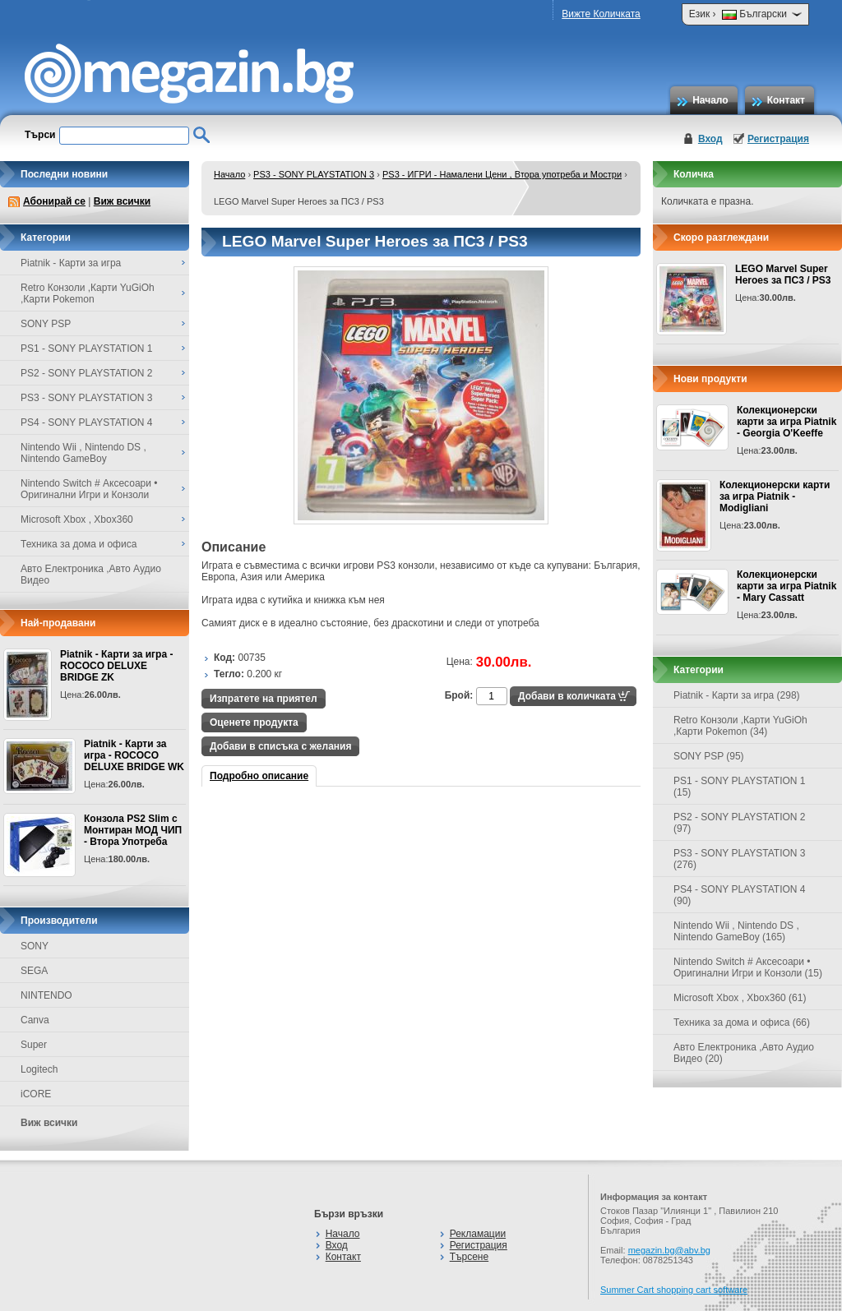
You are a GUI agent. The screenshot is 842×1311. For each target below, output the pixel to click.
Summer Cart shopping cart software (673, 1290)
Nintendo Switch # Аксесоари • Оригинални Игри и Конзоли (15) (747, 967)
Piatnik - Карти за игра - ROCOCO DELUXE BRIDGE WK (134, 755)
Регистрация (778, 139)
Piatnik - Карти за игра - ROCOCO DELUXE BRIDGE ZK (116, 666)
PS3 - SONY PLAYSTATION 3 (313, 174)
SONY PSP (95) (708, 756)
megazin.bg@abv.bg (669, 1250)
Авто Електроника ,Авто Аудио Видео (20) (743, 1052)
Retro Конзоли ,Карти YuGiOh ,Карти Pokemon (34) (740, 725)
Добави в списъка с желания (280, 746)
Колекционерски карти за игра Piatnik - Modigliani (774, 496)
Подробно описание (259, 776)
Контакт (786, 100)
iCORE (36, 1094)
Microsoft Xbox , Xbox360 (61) (739, 998)
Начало (710, 100)
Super (34, 1044)
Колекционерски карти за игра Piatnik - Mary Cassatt (786, 586)
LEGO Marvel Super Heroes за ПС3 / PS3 (782, 274)
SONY (35, 946)
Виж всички (122, 201)
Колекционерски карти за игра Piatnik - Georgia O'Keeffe (786, 421)
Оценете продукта (254, 722)
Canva (35, 1020)
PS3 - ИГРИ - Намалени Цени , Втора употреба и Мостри (502, 174)
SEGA (34, 970)
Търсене (469, 1257)
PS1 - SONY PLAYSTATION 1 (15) (739, 786)
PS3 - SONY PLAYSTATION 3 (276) (739, 858)
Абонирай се (54, 201)
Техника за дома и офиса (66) (741, 1022)
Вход (710, 139)
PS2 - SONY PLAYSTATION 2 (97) (739, 822)
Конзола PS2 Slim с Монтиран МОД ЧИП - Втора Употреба (133, 830)
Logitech (39, 1069)
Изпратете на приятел (263, 698)
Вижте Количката (601, 14)
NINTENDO (46, 995)
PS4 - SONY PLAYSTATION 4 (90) (739, 895)
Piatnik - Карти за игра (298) (736, 695)
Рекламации (478, 1233)
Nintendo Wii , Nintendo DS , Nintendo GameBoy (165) (736, 931)
